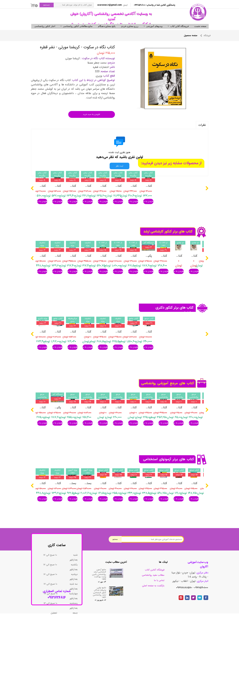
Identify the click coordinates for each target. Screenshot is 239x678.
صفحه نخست (200, 31)
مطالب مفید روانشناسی (153, 617)
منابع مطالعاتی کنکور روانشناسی (78, 31)
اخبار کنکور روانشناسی (44, 31)
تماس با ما (159, 622)
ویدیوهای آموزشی (154, 31)
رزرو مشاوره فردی (129, 31)
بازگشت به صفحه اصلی (153, 627)
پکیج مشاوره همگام (107, 31)
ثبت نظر (119, 171)
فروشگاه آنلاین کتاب (179, 31)
